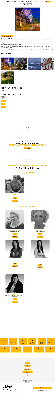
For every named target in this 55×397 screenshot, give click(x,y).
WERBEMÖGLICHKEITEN (27, 372)
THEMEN (35, 1)
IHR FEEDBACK (27, 369)
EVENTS (15, 1)
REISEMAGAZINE (29, 1)
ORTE (12, 1)
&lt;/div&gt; (27, 246)
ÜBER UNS (27, 362)
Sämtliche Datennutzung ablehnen (42, 390)
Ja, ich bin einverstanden (42, 387)
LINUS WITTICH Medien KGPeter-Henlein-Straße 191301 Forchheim (27, 381)
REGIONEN (7, 1)
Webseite (3, 106)
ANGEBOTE (41, 1)
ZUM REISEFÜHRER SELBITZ (7, 36)
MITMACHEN (48, 1)
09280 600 (3, 101)
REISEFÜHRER (21, 1)
